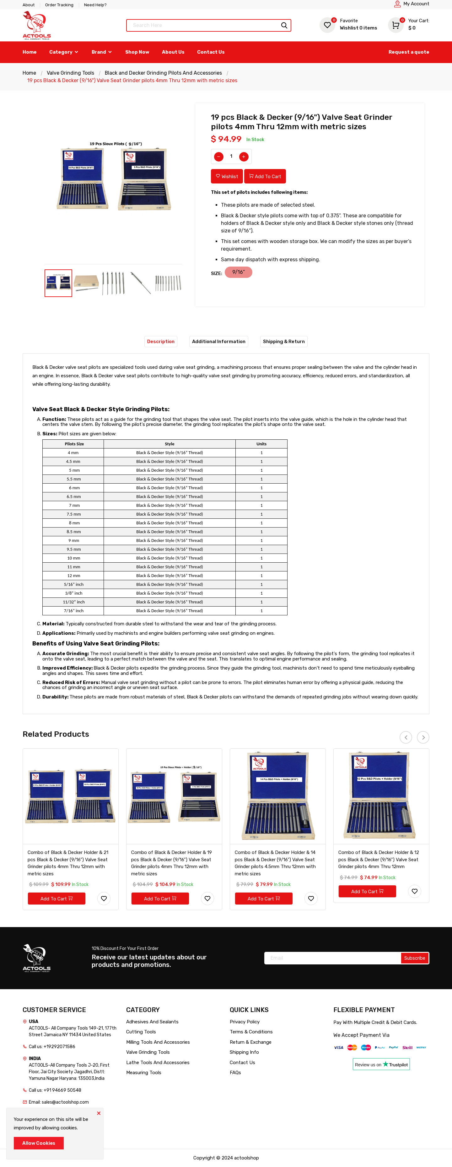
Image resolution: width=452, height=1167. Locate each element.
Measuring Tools (143, 1072)
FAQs (235, 1072)
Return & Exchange (251, 1042)
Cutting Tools (141, 1032)
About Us (173, 52)
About (29, 5)
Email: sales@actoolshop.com (59, 1102)
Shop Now (137, 52)
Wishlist (348, 24)
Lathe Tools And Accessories (158, 1062)
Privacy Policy (245, 1022)
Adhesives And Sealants (152, 1022)
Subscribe (414, 958)
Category (64, 52)
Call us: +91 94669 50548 (55, 1090)
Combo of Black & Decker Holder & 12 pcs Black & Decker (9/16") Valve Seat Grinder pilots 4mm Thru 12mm (378, 859)
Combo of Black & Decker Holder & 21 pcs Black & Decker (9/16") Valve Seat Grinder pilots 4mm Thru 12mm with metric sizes (68, 863)
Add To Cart (265, 176)
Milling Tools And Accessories (158, 1042)
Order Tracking (59, 5)
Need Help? (95, 5)
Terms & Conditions (251, 1032)
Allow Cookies (38, 1143)
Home (30, 52)
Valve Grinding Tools (70, 73)
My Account (416, 4)
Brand (102, 52)
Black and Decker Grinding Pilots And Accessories (163, 73)
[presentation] (406, 737)
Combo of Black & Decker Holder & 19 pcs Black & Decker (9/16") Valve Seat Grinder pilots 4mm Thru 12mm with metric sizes (171, 863)
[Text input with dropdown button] (208, 25)
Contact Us (211, 52)
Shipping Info (244, 1052)
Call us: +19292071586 (52, 1046)
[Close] (98, 1113)
